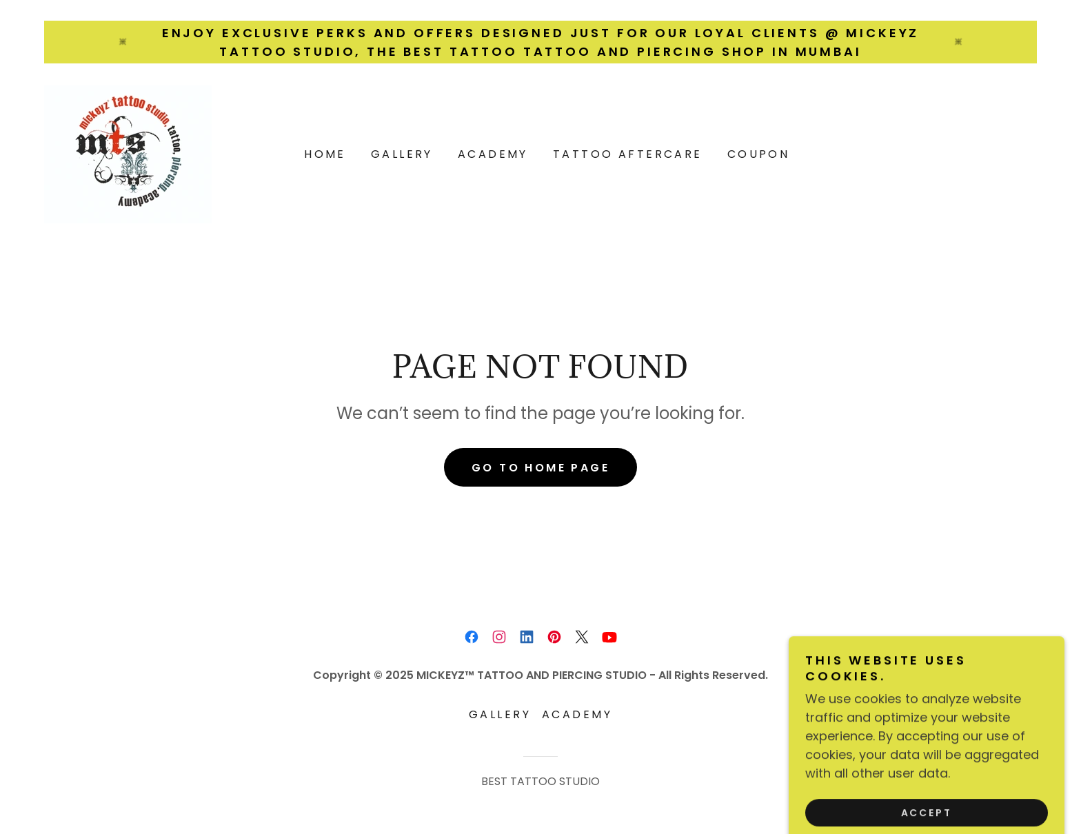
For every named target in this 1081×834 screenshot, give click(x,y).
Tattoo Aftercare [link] (628, 154)
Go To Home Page (540, 468)
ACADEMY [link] (493, 154)
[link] (128, 153)
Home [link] (325, 154)
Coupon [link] (758, 154)
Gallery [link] (402, 154)
